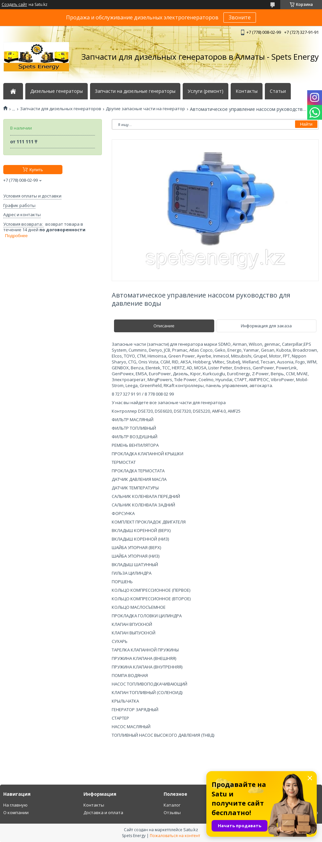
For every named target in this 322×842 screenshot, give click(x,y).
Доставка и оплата (103, 812)
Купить (36, 169)
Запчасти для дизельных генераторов (60, 109)
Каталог (172, 805)
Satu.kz (190, 829)
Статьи (278, 91)
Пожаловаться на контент (175, 835)
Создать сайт (14, 4)
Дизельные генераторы (56, 91)
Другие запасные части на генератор (145, 109)
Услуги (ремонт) (205, 91)
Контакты (247, 91)
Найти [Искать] (306, 124)
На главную (15, 805)
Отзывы (172, 812)
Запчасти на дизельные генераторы (135, 91)
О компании (16, 812)
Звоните (240, 17)
